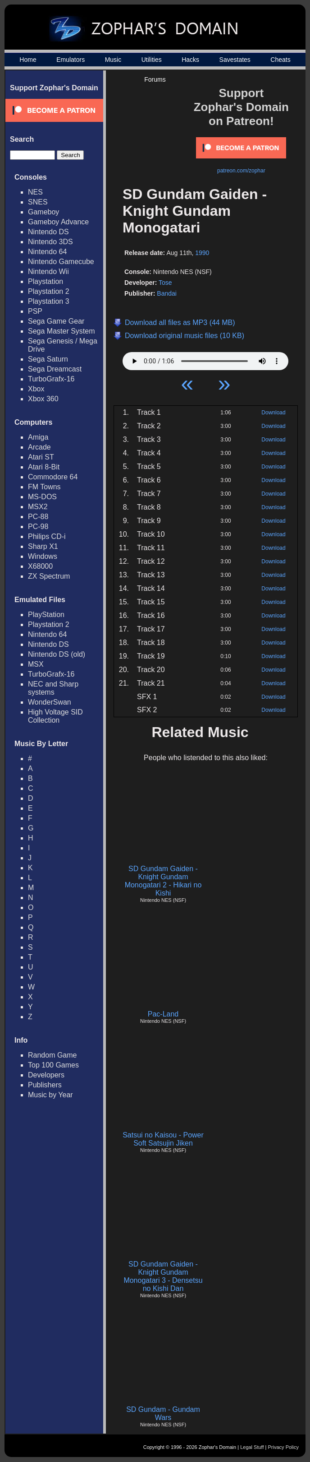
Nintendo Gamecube (61, 261)
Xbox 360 (43, 399)
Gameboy (43, 212)
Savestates (235, 59)
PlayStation (46, 614)
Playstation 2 (48, 291)
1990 (202, 252)
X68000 (40, 566)
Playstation (45, 281)
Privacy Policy (283, 1447)
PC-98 (38, 526)
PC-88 (38, 516)
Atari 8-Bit (43, 467)
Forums (154, 79)
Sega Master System (61, 331)
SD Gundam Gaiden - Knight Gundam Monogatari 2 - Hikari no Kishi (163, 881)
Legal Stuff (252, 1447)
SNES (38, 202)
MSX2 (38, 507)
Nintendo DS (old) (56, 654)
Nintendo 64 (47, 251)
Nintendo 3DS (50, 242)
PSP (35, 311)
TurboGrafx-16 (51, 379)
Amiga (38, 437)
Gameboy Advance (58, 222)
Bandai (167, 293)
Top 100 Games (53, 1065)
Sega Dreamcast (55, 369)
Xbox (36, 389)
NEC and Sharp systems (53, 688)
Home (27, 59)
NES (35, 192)
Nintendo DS (48, 232)
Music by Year (50, 1095)
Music (113, 59)
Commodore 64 (53, 477)
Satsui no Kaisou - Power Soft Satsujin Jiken (163, 1139)
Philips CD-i (47, 536)
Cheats (280, 59)
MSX (36, 664)
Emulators (70, 59)
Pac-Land (163, 1014)
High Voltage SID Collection (55, 716)
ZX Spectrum (49, 576)
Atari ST (41, 457)
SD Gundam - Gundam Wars (163, 1413)
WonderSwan (49, 702)
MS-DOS (42, 497)
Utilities (151, 59)
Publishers (45, 1085)
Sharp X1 (43, 546)
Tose (165, 282)
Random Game (52, 1055)
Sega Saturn (48, 359)
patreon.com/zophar (241, 170)
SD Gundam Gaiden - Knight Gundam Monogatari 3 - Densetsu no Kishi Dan (162, 1276)
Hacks (190, 59)
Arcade (39, 447)
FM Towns (44, 487)
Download (273, 412)
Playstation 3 (48, 301)
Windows (42, 556)
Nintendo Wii (48, 271)
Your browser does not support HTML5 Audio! (205, 359)
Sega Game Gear (56, 321)
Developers (46, 1075)
